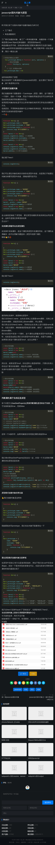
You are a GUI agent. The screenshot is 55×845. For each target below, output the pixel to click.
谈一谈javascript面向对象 (10, 697)
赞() (28, 16)
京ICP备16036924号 (37, 840)
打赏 (33, 674)
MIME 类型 (5, 740)
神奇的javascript (34, 758)
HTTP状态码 (6, 758)
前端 (16, 7)
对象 (38, 689)
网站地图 (28, 840)
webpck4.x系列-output (36, 776)
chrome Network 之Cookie (11, 722)
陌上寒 (27, 3)
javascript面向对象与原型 (14, 12)
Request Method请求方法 (37, 740)
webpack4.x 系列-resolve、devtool (13, 776)
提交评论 (48, 802)
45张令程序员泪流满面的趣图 (38, 722)
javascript (17, 689)
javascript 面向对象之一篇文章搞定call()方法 (41, 698)
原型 (32, 689)
